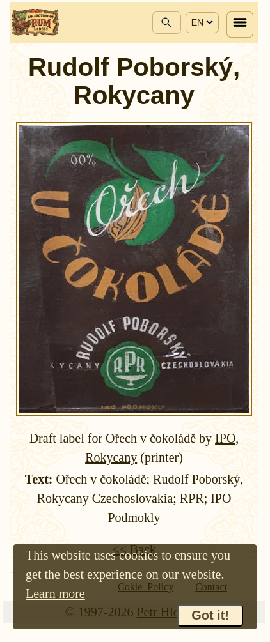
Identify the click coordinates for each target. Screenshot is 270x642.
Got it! (210, 615)
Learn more (55, 593)
